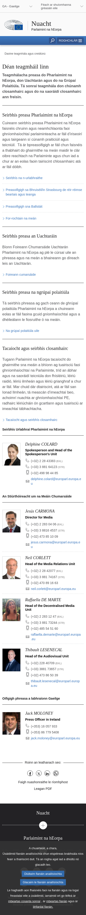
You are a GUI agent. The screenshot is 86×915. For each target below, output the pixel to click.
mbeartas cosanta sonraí (24, 909)
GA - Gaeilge (10, 6)
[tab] (43, 813)
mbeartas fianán (56, 909)
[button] (70, 40)
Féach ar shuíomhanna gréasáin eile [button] (56, 6)
